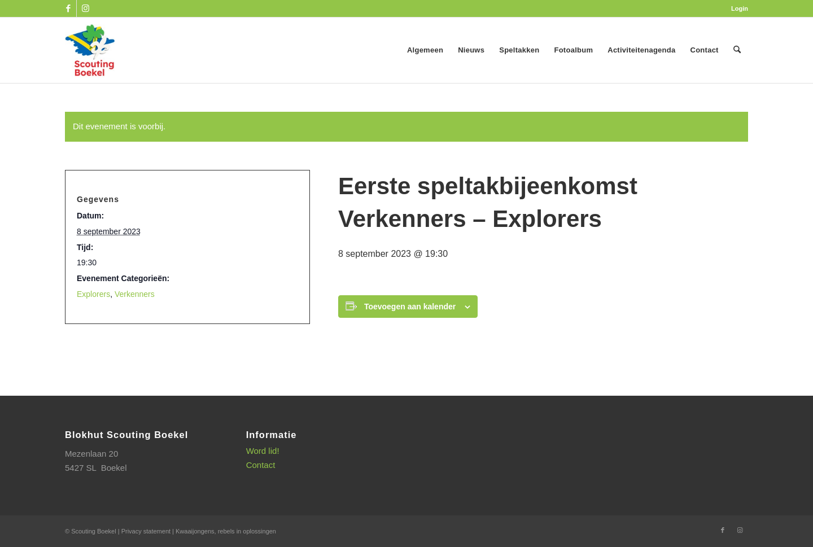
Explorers (93, 294)
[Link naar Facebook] (68, 8)
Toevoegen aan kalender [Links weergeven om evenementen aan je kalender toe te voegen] (410, 306)
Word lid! (262, 451)
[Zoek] (737, 50)
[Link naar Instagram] (85, 8)
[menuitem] (736, 8)
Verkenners (135, 294)
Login (739, 8)
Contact (261, 465)
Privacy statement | (148, 531)
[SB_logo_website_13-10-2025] (90, 50)
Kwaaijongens (195, 531)
